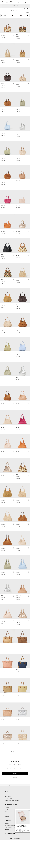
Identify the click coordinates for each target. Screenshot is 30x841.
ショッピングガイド (9, 794)
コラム (6, 811)
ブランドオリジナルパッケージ (12, 800)
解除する (15, 777)
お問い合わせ (8, 796)
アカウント (7, 791)
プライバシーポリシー (10, 827)
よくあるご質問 (8, 798)
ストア (6, 809)
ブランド (7, 807)
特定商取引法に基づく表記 (11, 825)
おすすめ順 (22, 15)
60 (25, 8)
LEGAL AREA (8, 820)
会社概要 (7, 829)
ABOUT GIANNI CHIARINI (11, 804)
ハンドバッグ (7, 785)
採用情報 (7, 816)
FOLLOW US (8, 833)
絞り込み (7, 15)
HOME (2, 785)
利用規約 (7, 823)
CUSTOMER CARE (9, 789)
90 (27, 8)
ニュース (7, 814)
